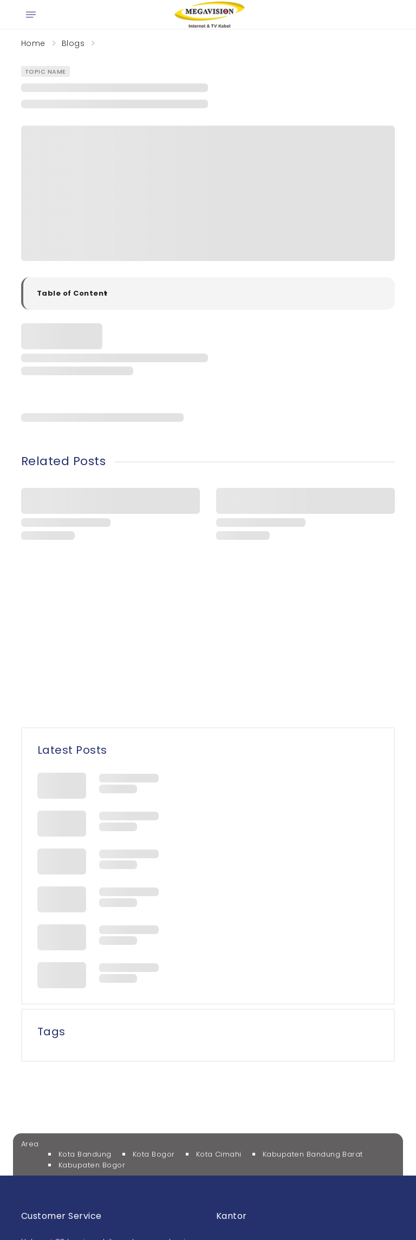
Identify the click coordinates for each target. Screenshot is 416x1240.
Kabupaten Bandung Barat (313, 1154)
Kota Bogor (154, 1154)
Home (33, 43)
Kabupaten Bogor (91, 1165)
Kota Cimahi (219, 1154)
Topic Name (45, 71)
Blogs (73, 43)
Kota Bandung (85, 1154)
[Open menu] (31, 14)
